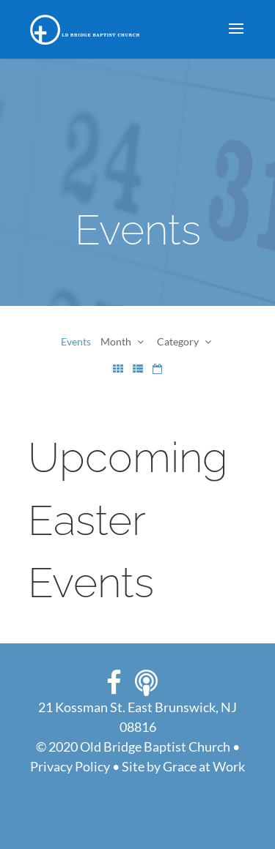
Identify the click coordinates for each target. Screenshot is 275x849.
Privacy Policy (70, 766)
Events (76, 341)
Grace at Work (204, 766)
